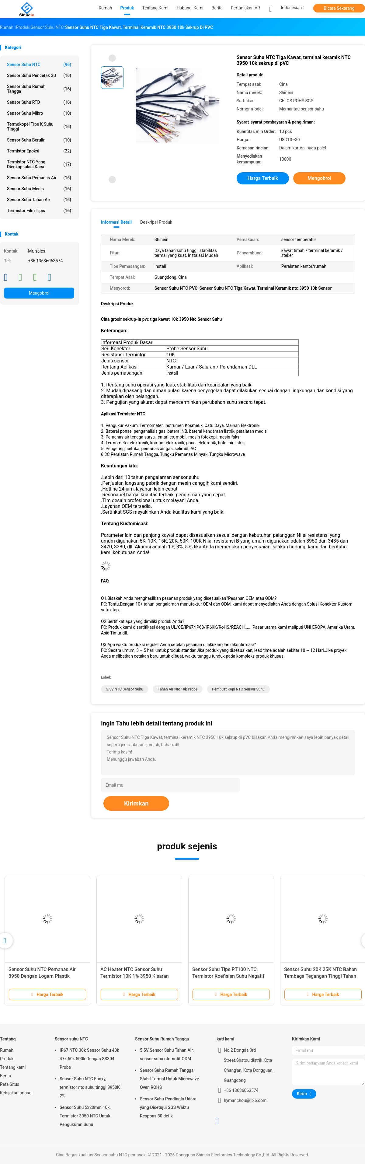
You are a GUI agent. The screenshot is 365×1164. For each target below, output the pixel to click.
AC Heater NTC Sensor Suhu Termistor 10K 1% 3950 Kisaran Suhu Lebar (134, 976)
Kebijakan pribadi (16, 1092)
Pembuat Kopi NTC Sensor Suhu (238, 689)
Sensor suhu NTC (39, 64)
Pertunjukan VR (245, 7)
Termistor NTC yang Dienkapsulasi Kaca (39, 164)
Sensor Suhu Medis (39, 189)
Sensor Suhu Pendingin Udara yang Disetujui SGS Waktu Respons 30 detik (168, 1107)
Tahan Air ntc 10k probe (177, 689)
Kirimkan (136, 803)
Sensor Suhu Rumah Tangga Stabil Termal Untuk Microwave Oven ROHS (169, 1079)
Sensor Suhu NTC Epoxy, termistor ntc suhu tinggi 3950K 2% (90, 1087)
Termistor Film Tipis (39, 211)
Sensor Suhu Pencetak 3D (39, 75)
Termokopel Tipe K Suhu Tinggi (39, 126)
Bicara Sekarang (339, 8)
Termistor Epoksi (39, 151)
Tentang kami (13, 1067)
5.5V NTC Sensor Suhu (124, 689)
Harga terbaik (263, 178)
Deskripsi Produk (156, 222)
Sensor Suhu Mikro (39, 113)
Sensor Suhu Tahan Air (39, 200)
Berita (5, 1075)
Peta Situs (9, 1084)
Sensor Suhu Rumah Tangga (39, 89)
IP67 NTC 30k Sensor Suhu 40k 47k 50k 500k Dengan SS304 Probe (89, 1059)
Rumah (6, 1050)
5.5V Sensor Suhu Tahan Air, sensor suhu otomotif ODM (166, 1054)
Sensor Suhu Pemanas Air (39, 178)
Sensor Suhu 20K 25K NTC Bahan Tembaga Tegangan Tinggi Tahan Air (320, 976)
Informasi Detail (116, 222)
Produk (6, 1058)
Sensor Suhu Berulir (39, 140)
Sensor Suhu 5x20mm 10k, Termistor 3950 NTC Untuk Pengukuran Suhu (85, 1116)
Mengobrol (39, 293)
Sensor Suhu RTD (39, 102)
